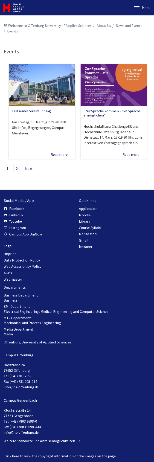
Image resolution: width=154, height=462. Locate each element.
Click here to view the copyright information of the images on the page (60, 456)
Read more (61, 154)
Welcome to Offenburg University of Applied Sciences (50, 25)
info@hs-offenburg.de (21, 387)
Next (29, 168)
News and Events (129, 25)
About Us (104, 25)
